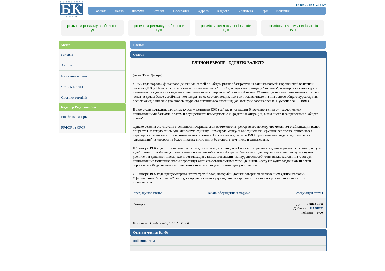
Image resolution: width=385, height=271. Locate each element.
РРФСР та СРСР (73, 127)
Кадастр (223, 11)
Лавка (119, 11)
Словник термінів (74, 97)
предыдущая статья (148, 193)
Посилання (181, 11)
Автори (66, 65)
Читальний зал (72, 87)
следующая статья (309, 193)
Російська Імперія (74, 117)
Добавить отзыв (144, 241)
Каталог (158, 11)
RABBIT (316, 208)
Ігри (264, 11)
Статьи (138, 45)
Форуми (138, 11)
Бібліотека (245, 11)
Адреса (203, 11)
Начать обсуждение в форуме (228, 193)
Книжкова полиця (74, 76)
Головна (100, 11)
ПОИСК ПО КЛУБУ (311, 5)
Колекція (282, 11)
